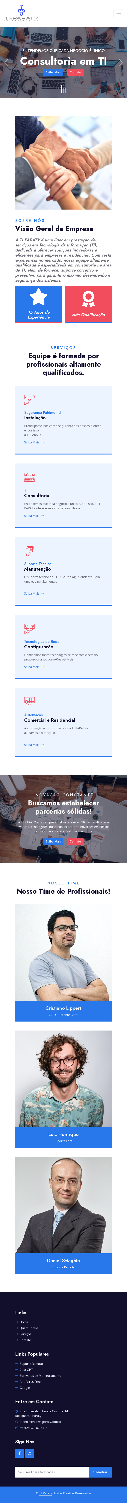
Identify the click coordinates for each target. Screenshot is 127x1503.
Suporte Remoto (29, 1364)
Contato (75, 72)
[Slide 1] (61, 89)
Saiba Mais (53, 72)
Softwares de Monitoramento (38, 1376)
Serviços (23, 1334)
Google (22, 1388)
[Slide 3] (65, 91)
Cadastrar (100, 1472)
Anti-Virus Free (28, 1382)
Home (21, 1322)
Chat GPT (24, 1370)
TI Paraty (45, 1493)
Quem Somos (26, 1328)
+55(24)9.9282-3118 (31, 1428)
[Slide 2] (63, 91)
